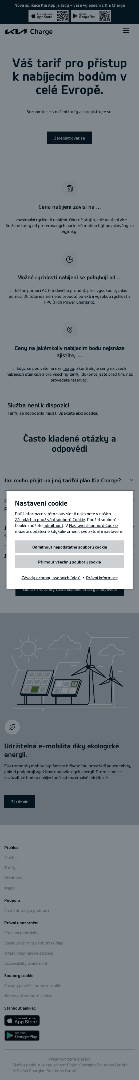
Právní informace (102, 577)
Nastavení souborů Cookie (93, 525)
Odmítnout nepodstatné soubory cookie (69, 547)
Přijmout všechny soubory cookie (69, 561)
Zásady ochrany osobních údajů (51, 577)
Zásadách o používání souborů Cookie (50, 519)
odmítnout (53, 525)
